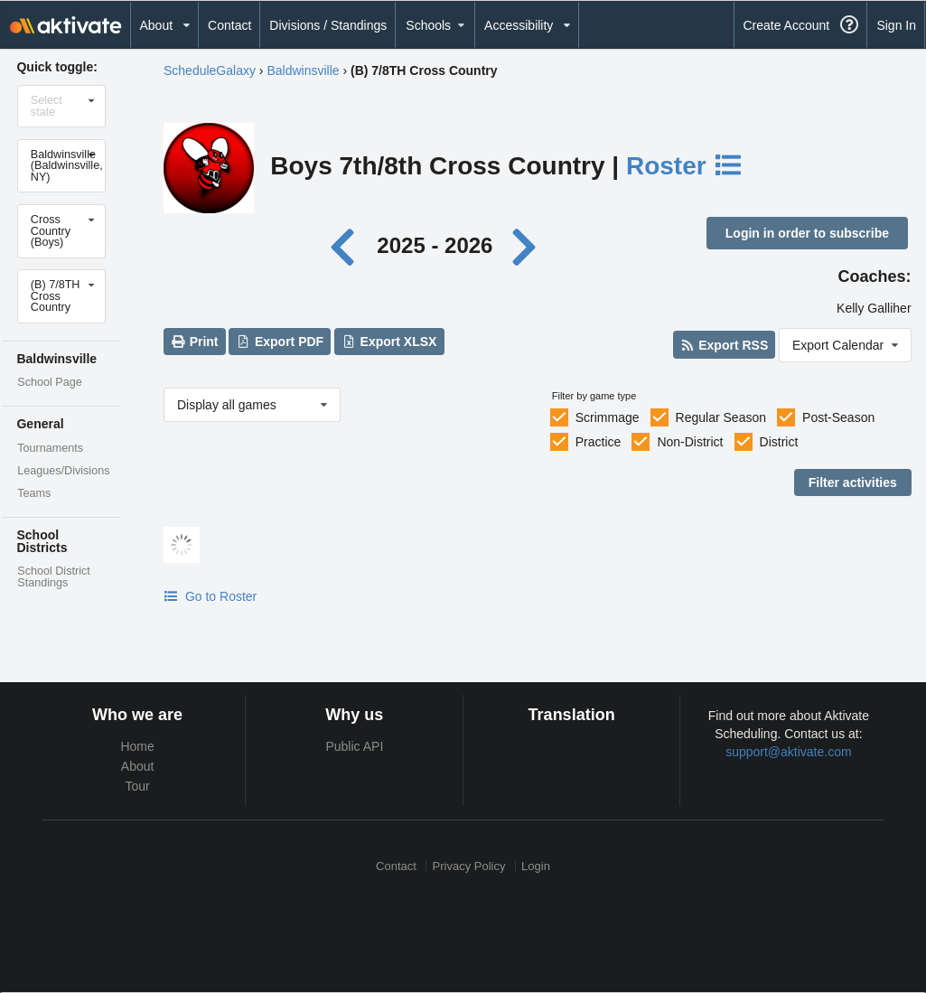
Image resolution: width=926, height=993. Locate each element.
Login (535, 866)
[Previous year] (347, 245)
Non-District (690, 442)
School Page (49, 382)
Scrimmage (607, 417)
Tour (138, 786)
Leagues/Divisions (63, 470)
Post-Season (838, 417)
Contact (229, 25)
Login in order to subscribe (807, 233)
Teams (34, 493)
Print (194, 341)
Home (137, 746)
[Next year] (526, 245)
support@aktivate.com (788, 752)
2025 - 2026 (434, 245)
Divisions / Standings (328, 25)
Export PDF (280, 341)
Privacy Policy (469, 866)
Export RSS (724, 345)
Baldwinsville (303, 70)
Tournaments (50, 448)
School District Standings (53, 577)
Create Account (786, 25)
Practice (598, 442)
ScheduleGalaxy (210, 70)
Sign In (896, 25)
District (779, 442)
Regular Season (721, 417)
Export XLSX (388, 341)
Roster (685, 166)
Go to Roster (210, 596)
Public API (354, 746)
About (137, 766)
